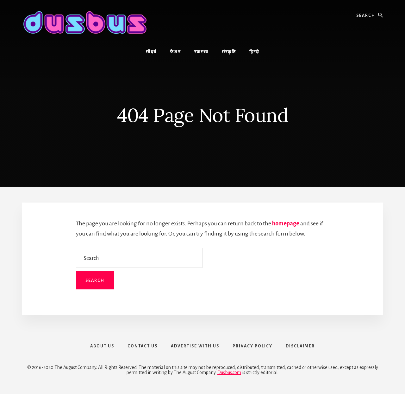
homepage (285, 223)
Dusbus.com (229, 372)
